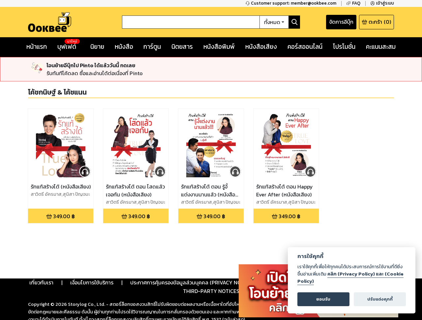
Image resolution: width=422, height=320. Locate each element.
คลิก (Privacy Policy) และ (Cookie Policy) (350, 277)
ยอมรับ (323, 299)
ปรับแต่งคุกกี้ (380, 299)
